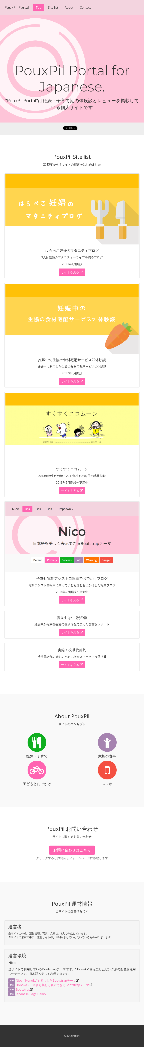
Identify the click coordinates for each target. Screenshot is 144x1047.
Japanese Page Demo (31, 994)
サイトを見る (72, 272)
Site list (53, 7)
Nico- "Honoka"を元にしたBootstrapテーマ (46, 980)
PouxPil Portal (16, 7)
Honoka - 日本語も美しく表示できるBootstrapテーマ (52, 985)
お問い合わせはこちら (72, 850)
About (69, 7)
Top (38, 7)
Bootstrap (23, 989)
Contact (85, 7)
